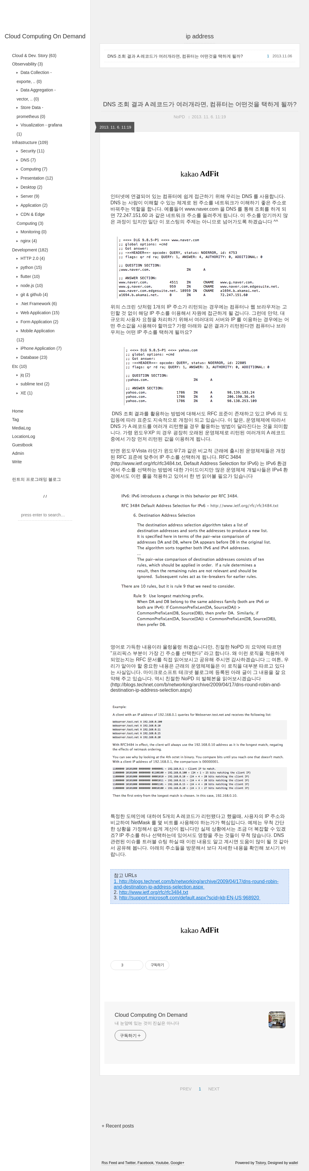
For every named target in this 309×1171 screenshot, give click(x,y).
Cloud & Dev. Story (34, 55)
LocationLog (23, 436)
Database (33, 357)
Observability (27, 64)
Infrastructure (30, 142)
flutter (29, 276)
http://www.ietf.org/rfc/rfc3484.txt (153, 892)
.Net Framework (38, 303)
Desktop (30, 187)
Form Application (38, 321)
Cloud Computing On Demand (45, 36)
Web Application (39, 312)
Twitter (130, 1163)
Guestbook (22, 444)
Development (30, 249)
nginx (28, 240)
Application (33, 205)
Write (17, 461)
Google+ (177, 1163)
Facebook (146, 1163)
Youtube (162, 1163)
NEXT (213, 1088)
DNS (27, 160)
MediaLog (21, 428)
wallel (293, 1163)
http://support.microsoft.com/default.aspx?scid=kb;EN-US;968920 (189, 897)
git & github (33, 294)
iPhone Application (40, 348)
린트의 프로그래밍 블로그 (36, 479)
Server (29, 196)
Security (31, 150)
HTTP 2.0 (32, 258)
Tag (15, 419)
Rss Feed (109, 1163)
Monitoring (32, 231)
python (30, 267)
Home (17, 411)
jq (24, 374)
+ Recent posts (118, 1125)
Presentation (36, 178)
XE (26, 393)
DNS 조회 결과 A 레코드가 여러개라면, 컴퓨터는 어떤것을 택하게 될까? (175, 56)
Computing (33, 169)
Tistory (260, 1163)
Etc (19, 366)
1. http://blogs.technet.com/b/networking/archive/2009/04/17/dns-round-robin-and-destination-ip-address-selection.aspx (196, 884)
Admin (18, 453)
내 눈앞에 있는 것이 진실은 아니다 (147, 1023)
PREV (184, 1088)
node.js (31, 285)
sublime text (34, 383)
